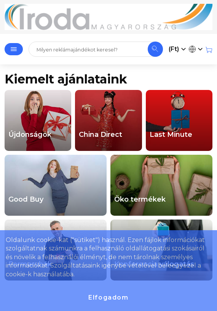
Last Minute (171, 134)
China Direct (100, 134)
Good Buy (25, 199)
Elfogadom (108, 297)
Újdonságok (29, 134)
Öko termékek (140, 199)
